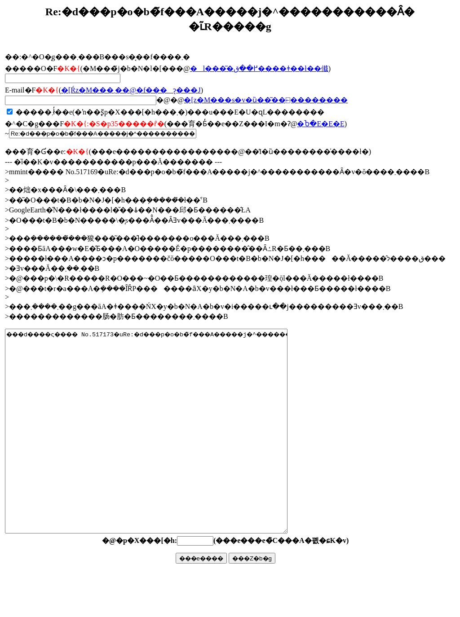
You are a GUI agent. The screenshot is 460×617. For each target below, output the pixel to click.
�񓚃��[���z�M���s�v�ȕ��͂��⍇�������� (266, 100)
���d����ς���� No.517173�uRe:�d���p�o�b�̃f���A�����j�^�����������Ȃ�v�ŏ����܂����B (163, 451)
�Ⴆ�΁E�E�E (320, 124)
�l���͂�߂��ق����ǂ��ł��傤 (259, 68)
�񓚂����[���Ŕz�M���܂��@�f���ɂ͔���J (131, 90)
